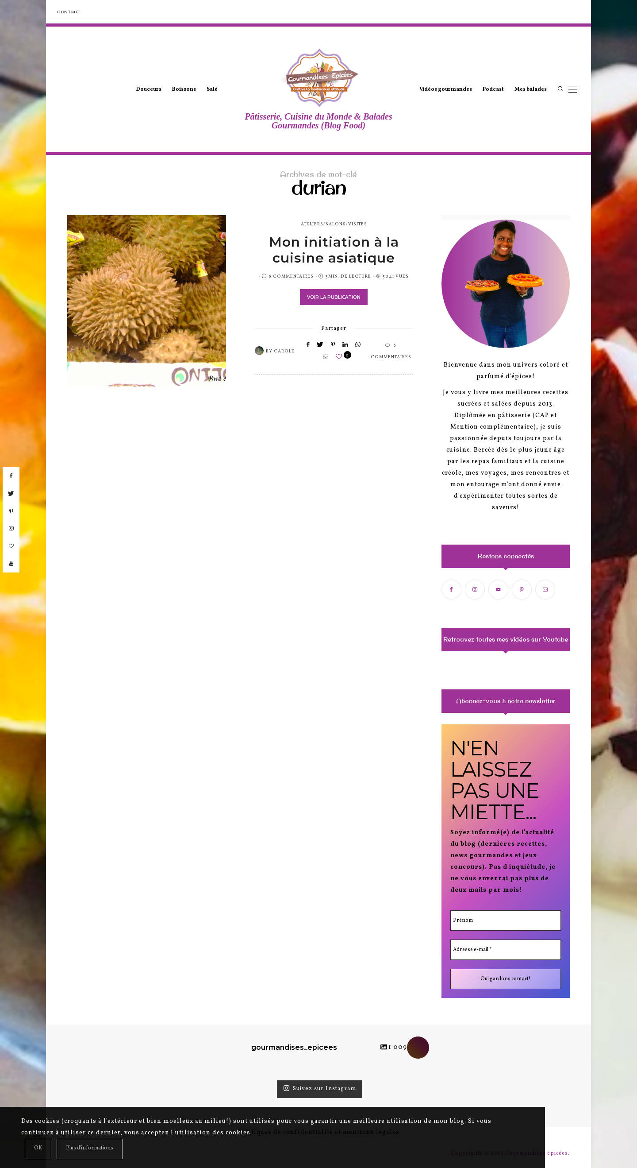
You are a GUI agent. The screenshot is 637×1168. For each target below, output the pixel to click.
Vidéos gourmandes (445, 89)
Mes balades (530, 89)
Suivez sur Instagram (319, 1089)
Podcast (493, 89)
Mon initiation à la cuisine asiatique (334, 250)
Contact (68, 11)
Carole (284, 351)
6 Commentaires (291, 276)
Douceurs (148, 89)
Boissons (184, 89)
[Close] (38, 1149)
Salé (212, 89)
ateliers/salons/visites (334, 224)
